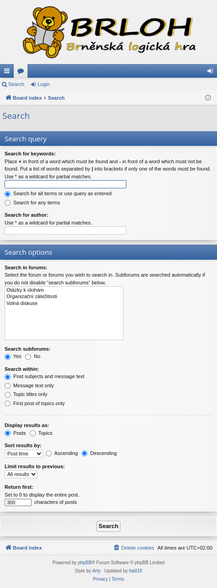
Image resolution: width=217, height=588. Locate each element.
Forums (22, 73)
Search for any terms (32, 202)
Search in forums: (26, 267)
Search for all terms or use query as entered (58, 193)
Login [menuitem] (212, 73)
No (32, 356)
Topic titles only (26, 394)
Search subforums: (27, 349)
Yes (13, 356)
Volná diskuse (64, 303)
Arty (96, 570)
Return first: (19, 487)
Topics (41, 433)
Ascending (62, 453)
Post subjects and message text (44, 376)
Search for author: (26, 215)
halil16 (135, 570)
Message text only (29, 385)
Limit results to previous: (35, 466)
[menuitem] (133, 548)
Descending (99, 453)
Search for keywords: (30, 153)
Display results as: (27, 425)
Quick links (9, 73)
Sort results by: (23, 445)
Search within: (22, 369)
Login (44, 84)
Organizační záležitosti (64, 297)
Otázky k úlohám (64, 290)
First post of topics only (35, 403)
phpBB (85, 562)
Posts (15, 433)
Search (16, 84)
